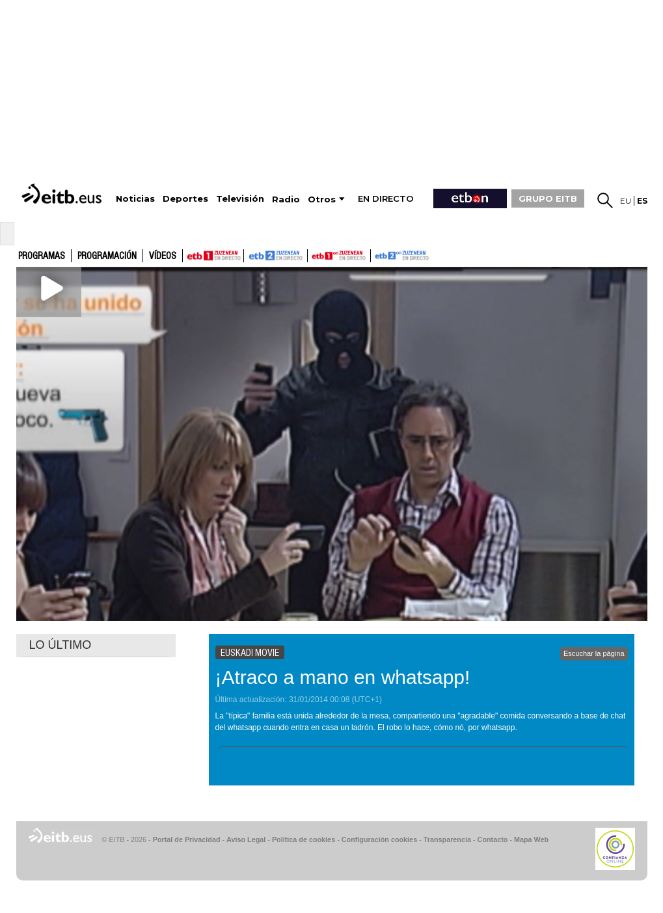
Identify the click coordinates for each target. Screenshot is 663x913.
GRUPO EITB (548, 198)
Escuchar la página (594, 653)
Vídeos (162, 256)
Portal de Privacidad (187, 839)
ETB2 (276, 255)
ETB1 (213, 255)
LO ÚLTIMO (60, 644)
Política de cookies (303, 839)
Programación (107, 256)
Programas (41, 256)
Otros (322, 199)
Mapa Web (531, 839)
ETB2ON (377, 254)
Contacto (493, 839)
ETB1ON (314, 254)
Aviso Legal (245, 839)
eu (625, 201)
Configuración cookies (379, 839)
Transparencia (447, 839)
